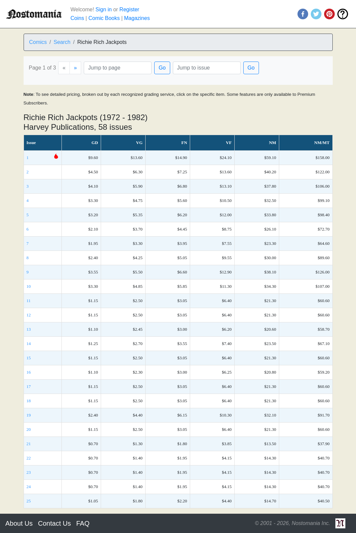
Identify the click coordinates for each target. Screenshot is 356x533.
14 (29, 343)
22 (29, 457)
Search (62, 42)
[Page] (118, 68)
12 (29, 314)
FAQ (82, 523)
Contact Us (54, 523)
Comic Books (104, 18)
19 (29, 415)
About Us (19, 523)
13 (29, 329)
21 (29, 443)
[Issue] (207, 68)
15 (29, 357)
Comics (38, 42)
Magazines (137, 18)
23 (29, 472)
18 (29, 400)
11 (29, 300)
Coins (77, 18)
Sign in (103, 9)
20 (29, 429)
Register (129, 9)
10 (29, 286)
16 (29, 372)
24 (29, 486)
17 (29, 386)
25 (29, 500)
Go (162, 68)
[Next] (75, 68)
